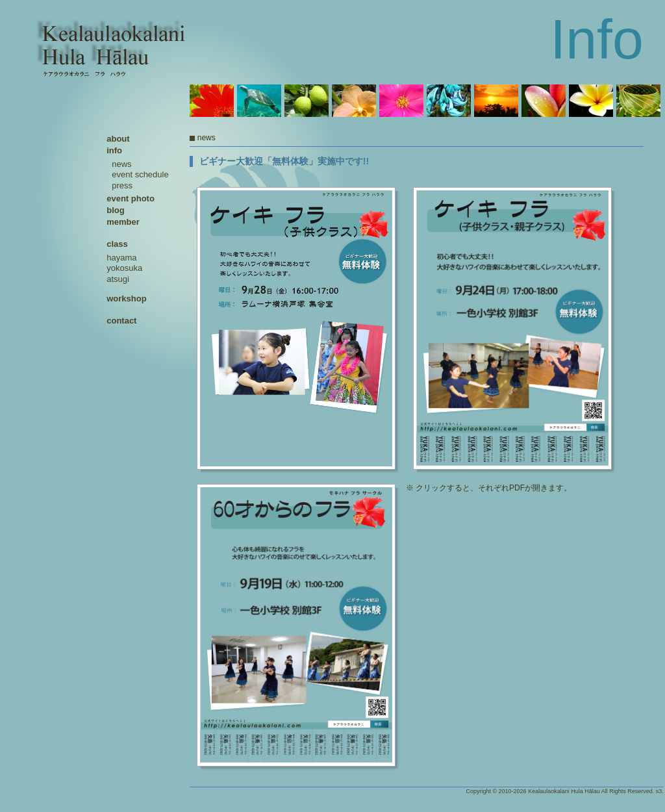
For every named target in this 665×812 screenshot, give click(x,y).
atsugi (118, 279)
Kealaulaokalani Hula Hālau (564, 791)
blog (115, 210)
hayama (121, 257)
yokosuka (124, 268)
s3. (660, 791)
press (122, 185)
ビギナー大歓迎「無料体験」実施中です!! (284, 161)
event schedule (140, 174)
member (123, 222)
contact (121, 320)
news (121, 164)
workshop (126, 298)
